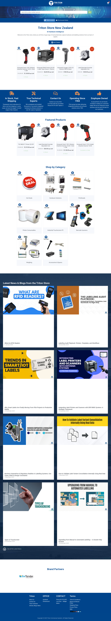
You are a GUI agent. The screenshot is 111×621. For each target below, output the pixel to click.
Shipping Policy (74, 605)
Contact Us (32, 601)
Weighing (29, 262)
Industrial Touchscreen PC (55, 230)
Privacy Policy (73, 607)
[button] (49, 20)
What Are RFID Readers (12, 343)
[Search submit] (89, 12)
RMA (71, 609)
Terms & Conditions (75, 599)
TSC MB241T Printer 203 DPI (26, 144)
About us (31, 599)
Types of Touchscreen (12, 540)
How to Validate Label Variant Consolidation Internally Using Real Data (82, 474)
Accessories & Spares (55, 262)
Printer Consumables (29, 230)
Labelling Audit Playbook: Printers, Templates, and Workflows (79, 343)
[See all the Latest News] (4, 549)
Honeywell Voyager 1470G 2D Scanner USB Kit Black (65, 68)
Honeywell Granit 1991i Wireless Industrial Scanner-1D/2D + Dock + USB (26, 69)
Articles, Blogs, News (34, 605)
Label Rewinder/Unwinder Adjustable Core (85, 68)
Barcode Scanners (81, 230)
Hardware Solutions (55, 198)
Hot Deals (29, 198)
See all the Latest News (14, 549)
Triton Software (33, 603)
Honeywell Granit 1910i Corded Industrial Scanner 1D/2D (85, 145)
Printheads (81, 198)
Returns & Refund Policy (74, 602)
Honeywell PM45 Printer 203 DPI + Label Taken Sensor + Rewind (45, 68)
